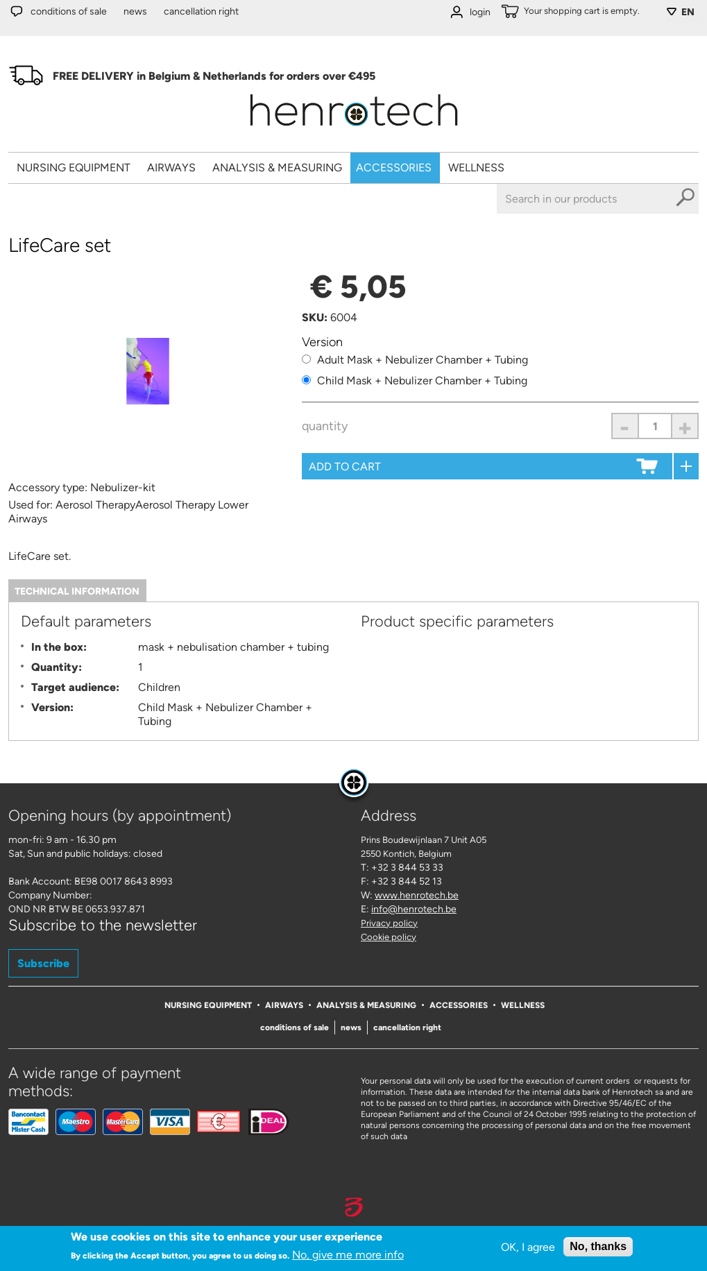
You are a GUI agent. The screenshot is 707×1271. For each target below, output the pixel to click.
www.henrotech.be (417, 895)
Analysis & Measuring (277, 167)
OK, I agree (528, 1247)
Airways (171, 167)
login (480, 12)
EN (688, 12)
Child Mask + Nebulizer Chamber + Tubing (422, 380)
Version (322, 342)
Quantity (325, 426)
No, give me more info (348, 1254)
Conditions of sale (69, 11)
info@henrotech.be (414, 909)
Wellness (476, 167)
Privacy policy (389, 923)
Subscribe (43, 963)
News (135, 11)
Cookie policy (388, 937)
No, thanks (598, 1246)
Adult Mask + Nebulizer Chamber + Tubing (422, 359)
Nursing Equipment (73, 167)
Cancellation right (201, 11)
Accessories (394, 167)
